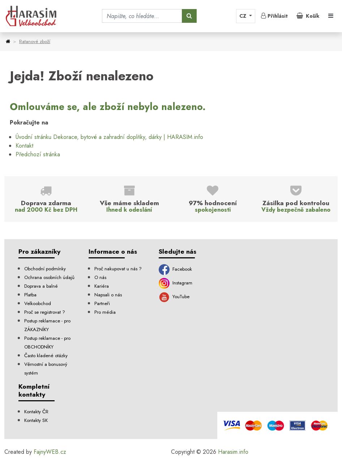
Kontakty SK (36, 420)
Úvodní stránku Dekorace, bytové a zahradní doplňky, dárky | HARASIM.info (109, 137)
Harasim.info (233, 452)
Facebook (175, 269)
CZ (243, 16)
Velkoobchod (37, 303)
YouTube (174, 296)
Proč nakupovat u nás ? (118, 268)
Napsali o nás (108, 294)
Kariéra (101, 286)
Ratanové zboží (34, 41)
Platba (30, 294)
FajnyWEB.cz (50, 452)
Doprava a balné (41, 286)
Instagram (175, 282)
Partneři (102, 303)
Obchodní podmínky (45, 268)
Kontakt (24, 145)
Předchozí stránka (38, 154)
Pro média (105, 312)
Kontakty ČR (36, 411)
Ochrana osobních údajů (49, 277)
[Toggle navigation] (330, 16)
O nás (100, 277)
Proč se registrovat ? (44, 312)
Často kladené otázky (46, 355)
